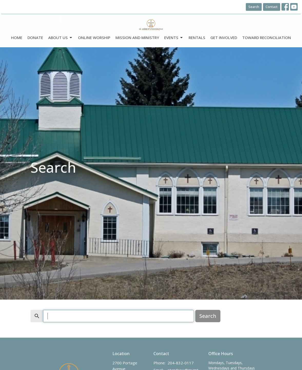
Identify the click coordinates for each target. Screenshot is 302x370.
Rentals (197, 37)
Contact (272, 6)
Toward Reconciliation (266, 37)
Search (253, 6)
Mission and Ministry (137, 37)
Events (173, 37)
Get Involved (223, 37)
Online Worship (94, 37)
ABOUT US (60, 37)
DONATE (35, 37)
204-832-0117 (181, 362)
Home (16, 37)
